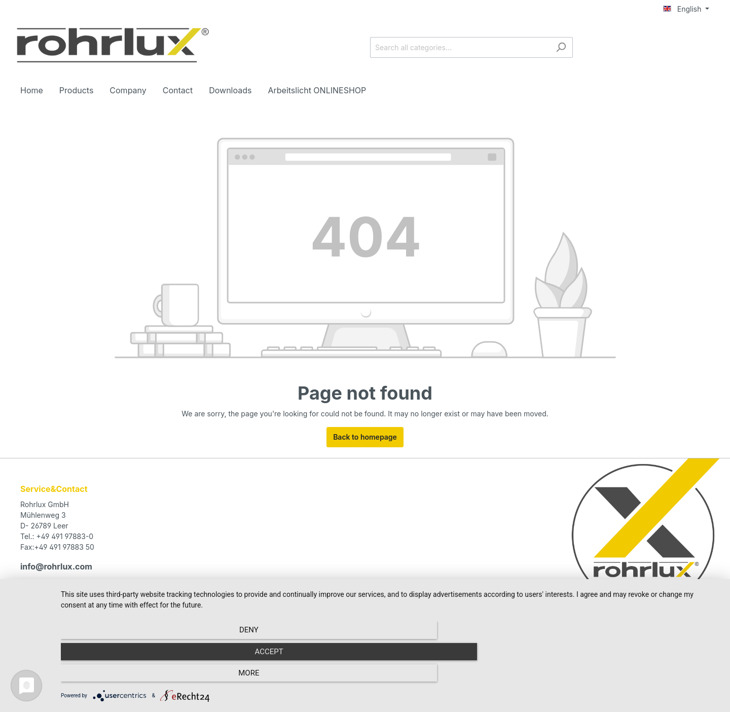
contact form (72, 594)
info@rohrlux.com (55, 566)
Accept (390, 677)
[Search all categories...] (460, 47)
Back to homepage (365, 437)
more (620, 677)
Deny (159, 677)
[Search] (561, 47)
